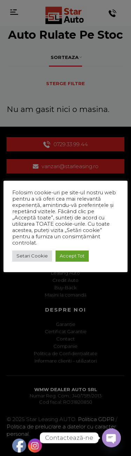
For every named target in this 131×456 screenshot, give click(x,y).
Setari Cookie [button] (32, 256)
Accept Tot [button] (72, 256)
